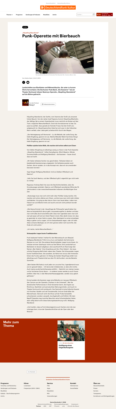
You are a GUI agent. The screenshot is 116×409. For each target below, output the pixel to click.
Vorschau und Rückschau (8, 385)
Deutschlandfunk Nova (63, 3)
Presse (95, 388)
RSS (48, 393)
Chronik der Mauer (73, 406)
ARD (45, 406)
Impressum (74, 404)
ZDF (50, 406)
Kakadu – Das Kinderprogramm (10, 393)
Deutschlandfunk (51, 3)
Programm (19, 14)
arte (63, 406)
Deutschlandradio (98, 385)
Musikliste (46, 14)
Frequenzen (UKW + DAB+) (32, 388)
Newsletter (50, 391)
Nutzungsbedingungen (61, 404)
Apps (48, 388)
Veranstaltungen (52, 396)
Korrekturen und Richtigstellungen (103, 396)
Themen (8, 14)
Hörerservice (74, 385)
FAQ (48, 385)
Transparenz (97, 393)
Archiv (55, 14)
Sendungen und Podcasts (8, 388)
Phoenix (56, 406)
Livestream (27, 385)
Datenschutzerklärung (44, 404)
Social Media (74, 388)
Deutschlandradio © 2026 (58, 402)
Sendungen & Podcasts (33, 14)
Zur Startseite (31, 371)
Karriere (95, 391)
